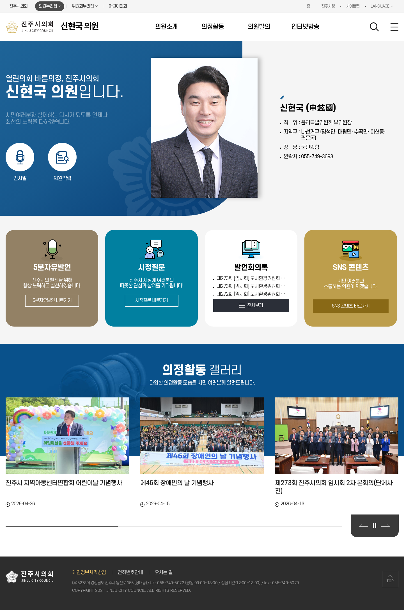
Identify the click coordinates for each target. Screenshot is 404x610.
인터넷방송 (305, 27)
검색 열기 (374, 27)
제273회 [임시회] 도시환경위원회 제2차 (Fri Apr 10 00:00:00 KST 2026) (252, 278)
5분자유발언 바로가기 (52, 300)
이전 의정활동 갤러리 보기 (363, 525)
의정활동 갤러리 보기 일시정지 (374, 525)
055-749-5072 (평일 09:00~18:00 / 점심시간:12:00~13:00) (208, 583)
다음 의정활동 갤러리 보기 (385, 525)
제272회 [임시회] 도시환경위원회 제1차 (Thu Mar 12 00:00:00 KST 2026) (252, 294)
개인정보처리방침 (89, 572)
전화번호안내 (130, 572)
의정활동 (212, 27)
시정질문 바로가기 (151, 300)
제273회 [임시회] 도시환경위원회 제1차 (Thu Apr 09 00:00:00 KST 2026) (252, 286)
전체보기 (255, 305)
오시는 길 (164, 572)
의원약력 (62, 178)
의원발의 (259, 27)
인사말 (20, 178)
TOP (390, 581)
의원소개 (166, 27)
